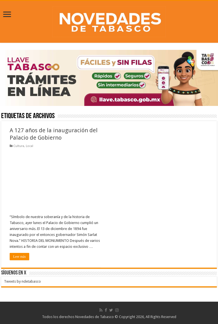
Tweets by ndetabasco (22, 281)
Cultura (18, 146)
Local (29, 146)
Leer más (19, 257)
